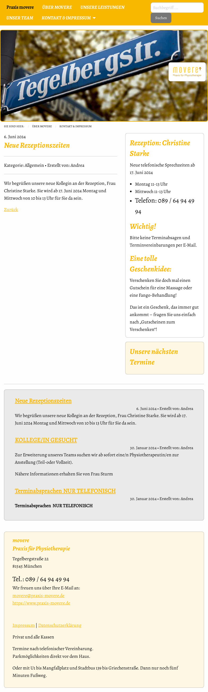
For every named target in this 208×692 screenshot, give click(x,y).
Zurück (11, 209)
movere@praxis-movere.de (38, 595)
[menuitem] (57, 7)
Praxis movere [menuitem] (20, 7)
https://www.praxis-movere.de (41, 603)
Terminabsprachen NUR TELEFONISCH (65, 491)
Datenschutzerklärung (59, 625)
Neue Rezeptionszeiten (43, 401)
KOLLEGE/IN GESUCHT (46, 440)
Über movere (42, 126)
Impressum (23, 625)
